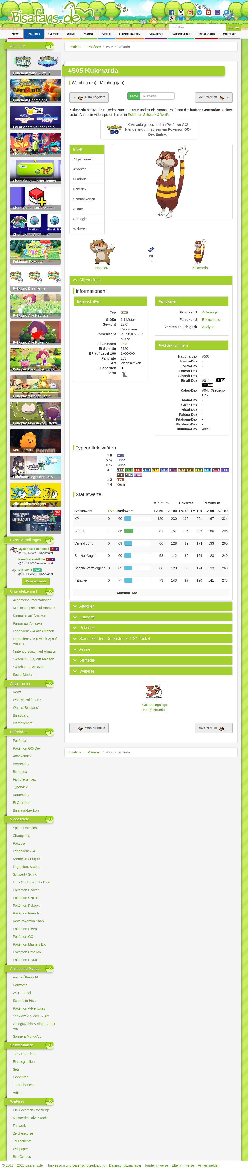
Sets (16, 1069)
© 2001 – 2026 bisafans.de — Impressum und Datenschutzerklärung (53, 1165)
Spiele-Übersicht (25, 828)
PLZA (37, 570)
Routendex (21, 795)
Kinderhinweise (156, 1165)
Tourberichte (22, 1141)
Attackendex (22, 756)
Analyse (208, 327)
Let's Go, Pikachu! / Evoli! (32, 882)
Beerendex (21, 764)
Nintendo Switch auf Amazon (34, 651)
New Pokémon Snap (28, 921)
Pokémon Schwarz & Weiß (148, 115)
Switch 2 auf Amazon (29, 667)
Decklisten (21, 1077)
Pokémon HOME (25, 960)
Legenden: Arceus (26, 867)
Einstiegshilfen (24, 1062)
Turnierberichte (24, 1085)
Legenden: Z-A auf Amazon (33, 631)
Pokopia (19, 843)
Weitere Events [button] (35, 581)
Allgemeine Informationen (32, 600)
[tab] (151, 280)
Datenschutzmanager (125, 1165)
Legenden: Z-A (24, 851)
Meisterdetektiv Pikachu (31, 1118)
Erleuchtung (211, 319)
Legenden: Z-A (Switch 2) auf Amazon (35, 641)
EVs (111, 511)
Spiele (106, 34)
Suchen (233, 27)
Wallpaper (20, 1149)
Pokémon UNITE (25, 898)
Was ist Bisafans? (26, 708)
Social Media (22, 675)
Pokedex (79, 189)
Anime (71, 34)
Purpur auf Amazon (27, 623)
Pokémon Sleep (25, 929)
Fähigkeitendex (24, 779)
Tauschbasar (181, 34)
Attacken (79, 169)
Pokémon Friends (26, 913)
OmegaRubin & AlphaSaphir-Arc (34, 1026)
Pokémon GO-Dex (26, 748)
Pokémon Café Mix (27, 952)
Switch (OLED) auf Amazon (33, 659)
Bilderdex (20, 772)
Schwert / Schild (25, 874)
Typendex (20, 787)
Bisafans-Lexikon (26, 810)
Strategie (156, 34)
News (15, 34)
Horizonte (20, 985)
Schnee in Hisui (24, 1000)
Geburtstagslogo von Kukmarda (154, 697)
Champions (21, 836)
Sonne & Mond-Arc (27, 1036)
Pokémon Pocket (26, 890)
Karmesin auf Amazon (29, 615)
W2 (210, 385)
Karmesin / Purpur (26, 859)
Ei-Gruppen (21, 803)
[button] (149, 129)
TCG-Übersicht (24, 1054)
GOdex (53, 34)
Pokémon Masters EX (29, 944)
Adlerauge (210, 312)
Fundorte (80, 179)
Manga (88, 34)
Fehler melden (208, 1165)
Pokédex (34, 34)
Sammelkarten (129, 34)
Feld (124, 344)
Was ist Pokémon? (27, 700)
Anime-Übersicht (25, 977)
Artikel (17, 1093)
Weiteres (230, 34)
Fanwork (19, 1126)
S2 (204, 385)
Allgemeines (82, 159)
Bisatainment (22, 723)
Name (134, 96)
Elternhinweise (183, 1165)
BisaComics (22, 1157)
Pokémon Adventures (29, 1008)
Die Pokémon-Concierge (31, 1110)
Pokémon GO (23, 936)
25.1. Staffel (22, 993)
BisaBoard (207, 34)
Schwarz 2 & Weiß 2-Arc (31, 1016)
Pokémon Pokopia (26, 905)
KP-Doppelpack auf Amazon (34, 608)
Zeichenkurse (23, 1133)
